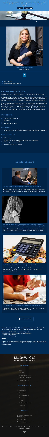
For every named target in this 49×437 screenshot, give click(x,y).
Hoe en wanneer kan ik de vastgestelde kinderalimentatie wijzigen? (23, 305)
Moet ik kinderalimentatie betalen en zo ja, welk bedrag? (19, 265)
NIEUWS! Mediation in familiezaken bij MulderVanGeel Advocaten (22, 186)
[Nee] (47, 5)
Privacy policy (28, 8)
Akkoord (20, 8)
